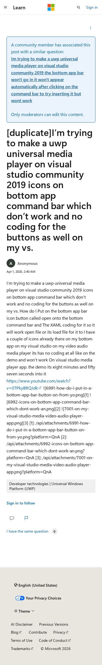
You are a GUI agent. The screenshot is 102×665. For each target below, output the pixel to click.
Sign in (92, 7)
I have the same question (27, 531)
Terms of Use (21, 640)
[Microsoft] (51, 7)
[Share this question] (90, 27)
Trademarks (20, 648)
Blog (14, 632)
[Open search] (78, 7)
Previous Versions (53, 624)
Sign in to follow (21, 503)
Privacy (59, 632)
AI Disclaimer (22, 624)
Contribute (38, 632)
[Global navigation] (5, 7)
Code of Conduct (53, 640)
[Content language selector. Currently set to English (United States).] (36, 585)
